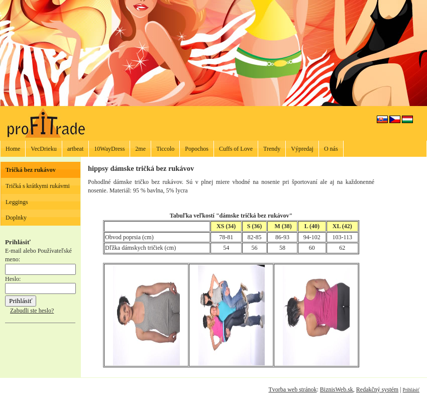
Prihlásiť (411, 389)
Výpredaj (302, 148)
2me (140, 148)
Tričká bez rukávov (31, 169)
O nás (331, 148)
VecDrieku (43, 148)
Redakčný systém (377, 389)
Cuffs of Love (236, 148)
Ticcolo (165, 148)
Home (13, 148)
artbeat (75, 148)
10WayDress (109, 148)
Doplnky (16, 217)
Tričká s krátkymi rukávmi (38, 185)
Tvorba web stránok (292, 389)
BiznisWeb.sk (336, 389)
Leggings (17, 202)
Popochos (196, 148)
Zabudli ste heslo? (32, 310)
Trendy (271, 148)
